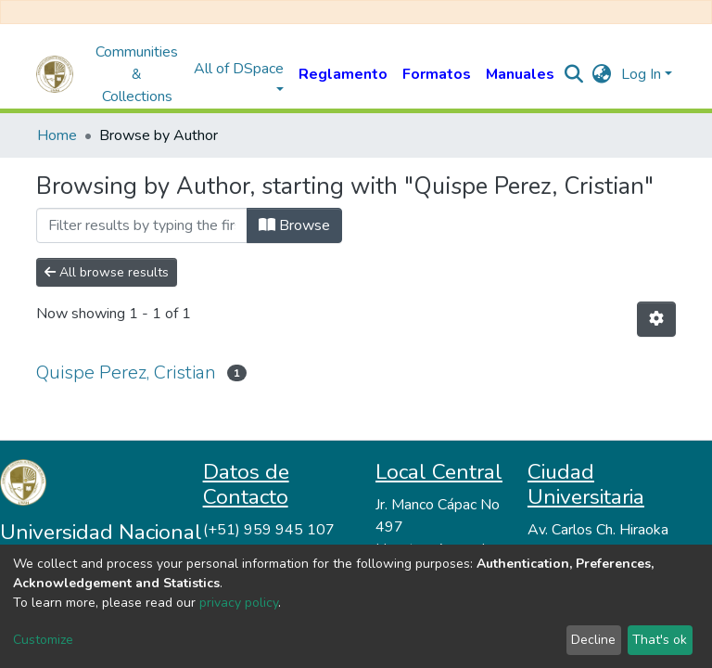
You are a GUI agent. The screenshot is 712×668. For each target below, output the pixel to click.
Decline (593, 640)
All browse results (106, 272)
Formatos (436, 74)
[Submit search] (574, 74)
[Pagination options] (656, 319)
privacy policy (238, 602)
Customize (43, 640)
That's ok (659, 640)
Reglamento (343, 74)
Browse (294, 225)
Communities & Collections (136, 74)
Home (57, 135)
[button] (602, 74)
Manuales (520, 74)
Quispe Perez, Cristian (126, 372)
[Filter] (142, 225)
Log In (641, 74)
